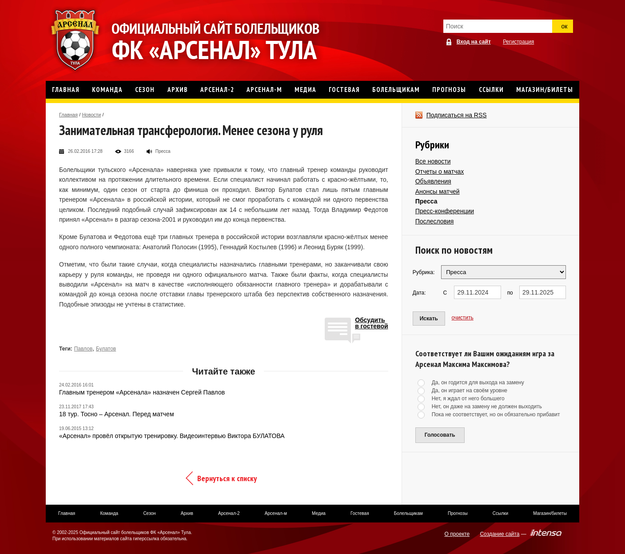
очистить (463, 318)
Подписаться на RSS (456, 115)
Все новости (433, 161)
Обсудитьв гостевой (371, 323)
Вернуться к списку (227, 478)
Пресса (426, 201)
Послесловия (434, 221)
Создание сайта (499, 534)
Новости (91, 114)
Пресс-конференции (444, 211)
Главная (68, 114)
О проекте (457, 534)
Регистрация (518, 42)
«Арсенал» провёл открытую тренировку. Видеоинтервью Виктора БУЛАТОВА (172, 435)
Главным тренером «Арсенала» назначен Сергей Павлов (142, 392)
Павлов (83, 349)
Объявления (433, 181)
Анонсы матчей (437, 191)
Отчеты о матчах (439, 171)
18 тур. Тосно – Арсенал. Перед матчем (116, 414)
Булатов (106, 349)
